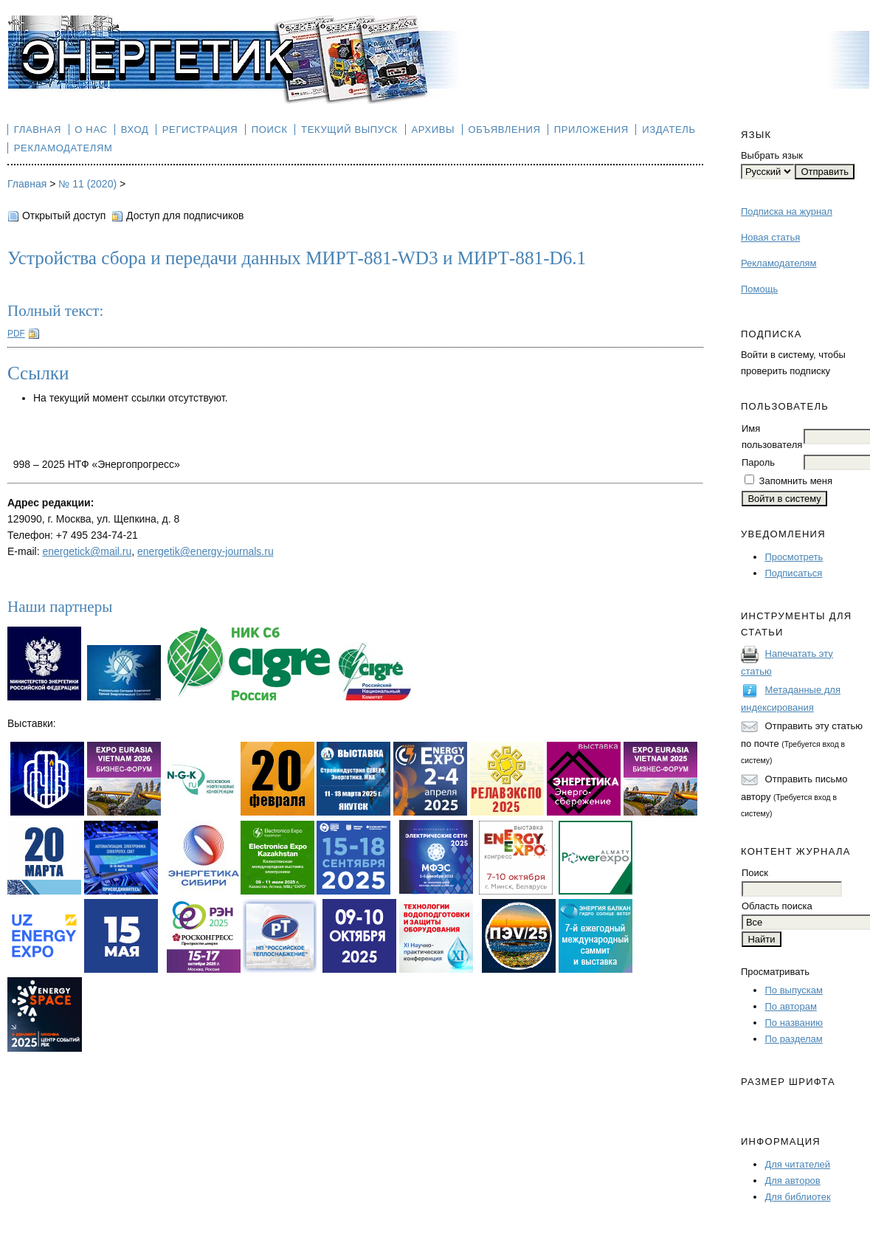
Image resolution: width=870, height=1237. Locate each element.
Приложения (591, 129)
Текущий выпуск (349, 129)
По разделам (793, 1038)
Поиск (270, 129)
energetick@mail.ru (86, 551)
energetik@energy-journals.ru (205, 551)
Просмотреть (793, 556)
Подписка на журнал (786, 211)
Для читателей (797, 1164)
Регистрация (200, 129)
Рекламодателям (779, 263)
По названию (793, 1022)
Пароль (758, 462)
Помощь (759, 288)
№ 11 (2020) (87, 184)
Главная (37, 129)
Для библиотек (797, 1196)
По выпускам (793, 990)
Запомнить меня (795, 480)
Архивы (433, 129)
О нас (91, 129)
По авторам (790, 1006)
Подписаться (793, 573)
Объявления (505, 129)
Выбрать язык (772, 155)
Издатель (669, 129)
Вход (135, 129)
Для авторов (792, 1180)
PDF (16, 333)
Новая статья (770, 237)
